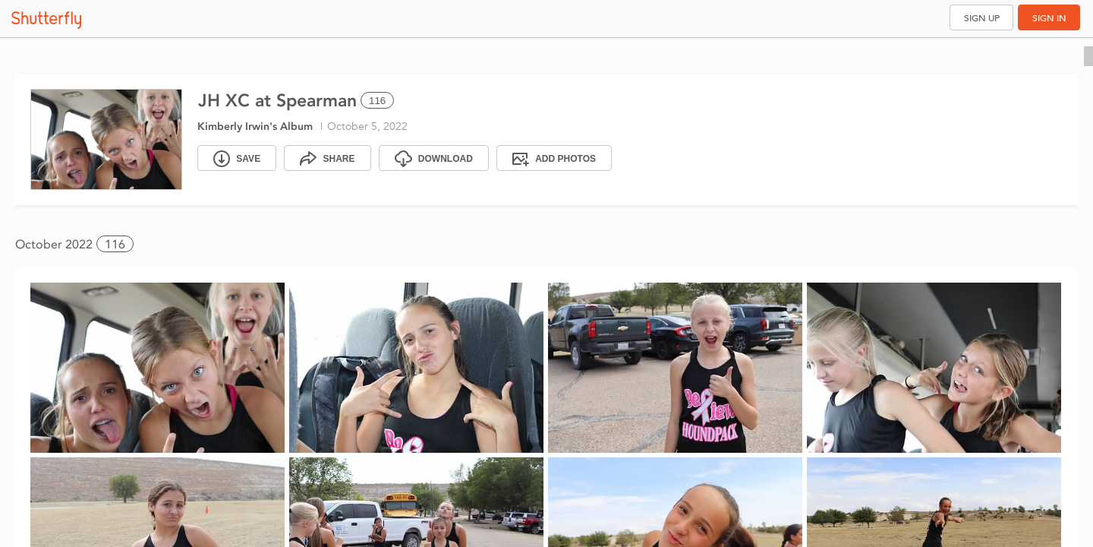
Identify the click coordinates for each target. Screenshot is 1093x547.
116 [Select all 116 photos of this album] (377, 100)
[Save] (236, 158)
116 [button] (115, 244)
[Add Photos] (554, 158)
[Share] (327, 158)
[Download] (434, 158)
